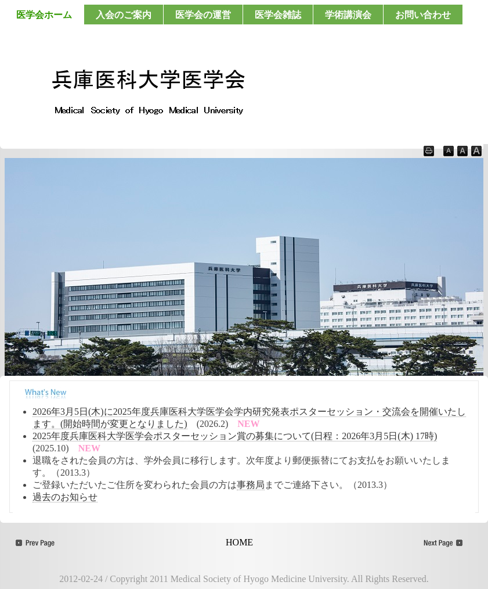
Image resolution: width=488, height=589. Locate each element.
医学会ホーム (44, 15)
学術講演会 (348, 15)
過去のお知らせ (64, 497)
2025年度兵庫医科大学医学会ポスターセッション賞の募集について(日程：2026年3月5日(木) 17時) (234, 436)
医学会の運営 (203, 15)
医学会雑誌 (278, 15)
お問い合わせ (423, 15)
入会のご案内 (123, 15)
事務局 (251, 485)
